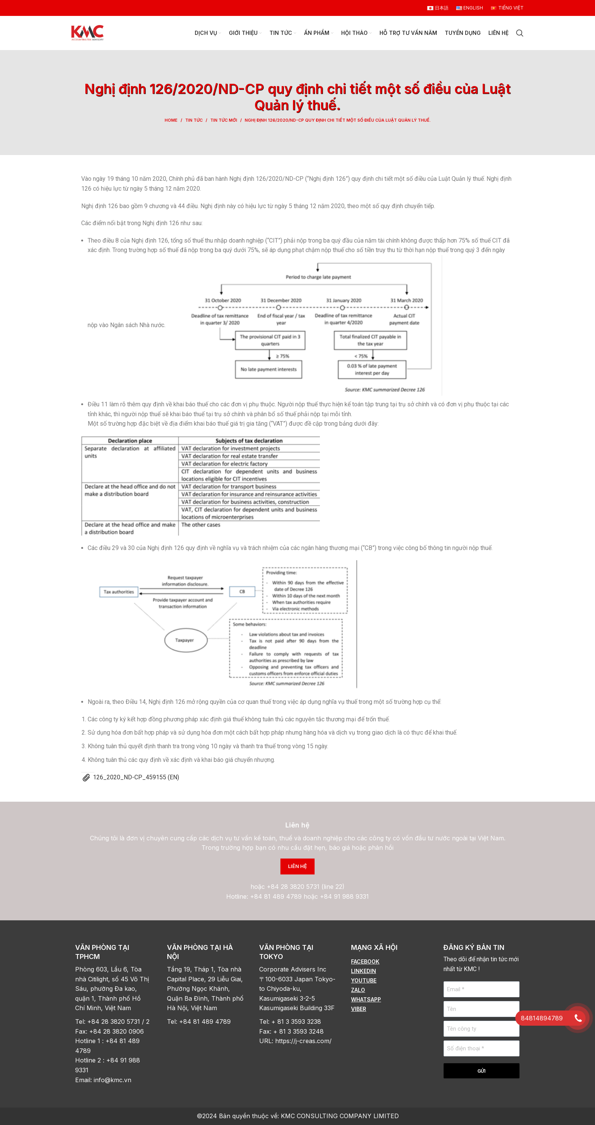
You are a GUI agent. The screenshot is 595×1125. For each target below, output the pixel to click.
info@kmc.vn (113, 1080)
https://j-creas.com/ (303, 1041)
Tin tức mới (223, 120)
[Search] (519, 33)
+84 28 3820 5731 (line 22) (306, 886)
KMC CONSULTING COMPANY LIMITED (340, 1116)
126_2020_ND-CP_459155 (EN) (136, 777)
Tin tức (194, 120)
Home (171, 120)
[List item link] (389, 962)
